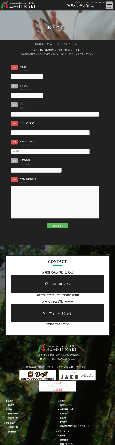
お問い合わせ (63, 431)
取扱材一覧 (13, 418)
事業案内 (9, 401)
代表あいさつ (66, 405)
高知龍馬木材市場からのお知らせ (74, 426)
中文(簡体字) (100, 2)
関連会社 (12, 432)
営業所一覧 (13, 427)
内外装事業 (13, 413)
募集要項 (64, 440)
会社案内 (61, 401)
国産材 (11, 405)
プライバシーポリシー (58, 54)
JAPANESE (79, 2)
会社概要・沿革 (67, 409)
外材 (10, 409)
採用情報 (61, 435)
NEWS (63, 418)
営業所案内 (10, 423)
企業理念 (64, 413)
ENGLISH (89, 2)
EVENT (63, 422)
